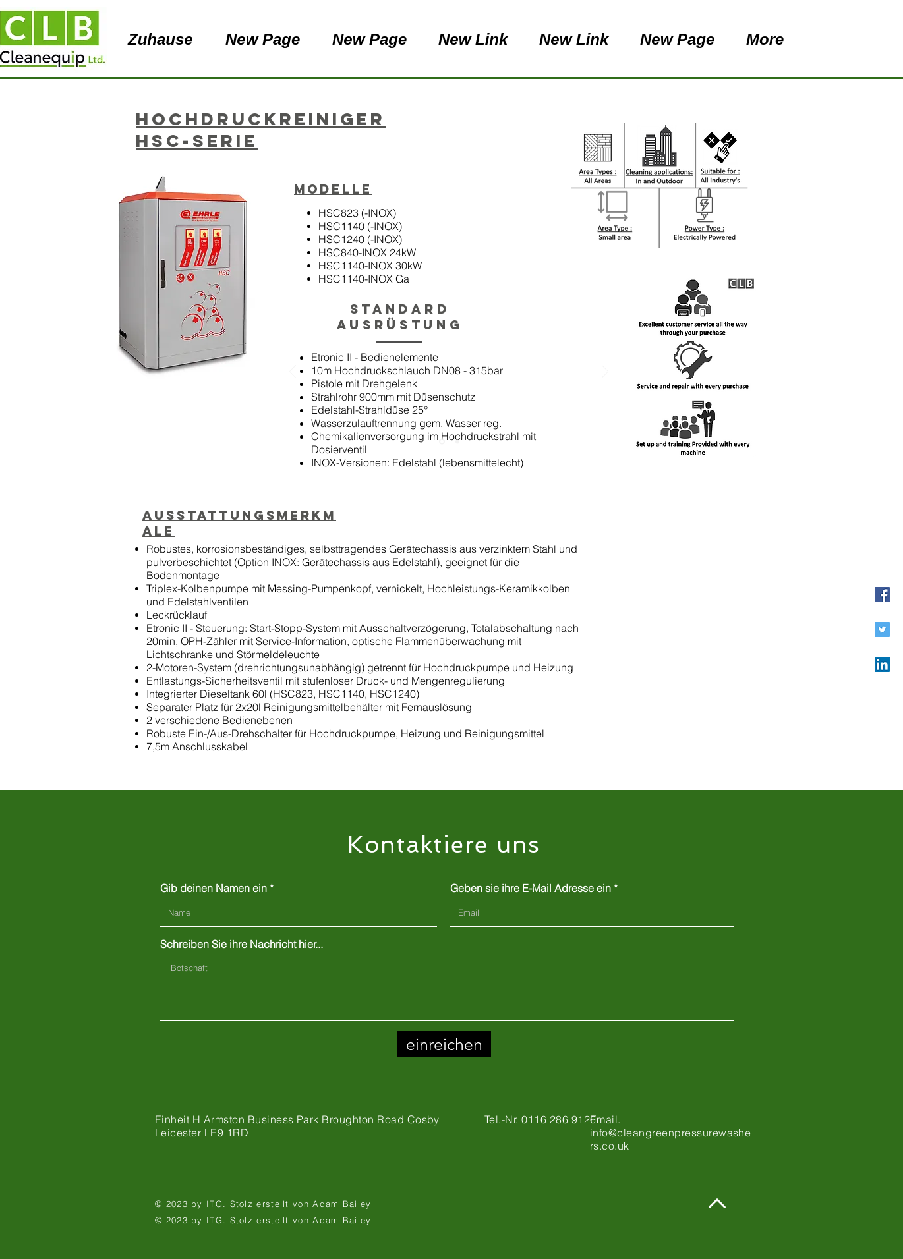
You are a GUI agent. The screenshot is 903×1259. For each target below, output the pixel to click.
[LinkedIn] (882, 664)
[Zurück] (292, 372)
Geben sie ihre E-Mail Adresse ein (530, 888)
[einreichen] (444, 1044)
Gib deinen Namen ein (213, 888)
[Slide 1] (442, 442)
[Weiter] (605, 372)
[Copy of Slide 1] (457, 441)
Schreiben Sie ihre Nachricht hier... (241, 944)
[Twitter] (882, 629)
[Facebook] (882, 594)
